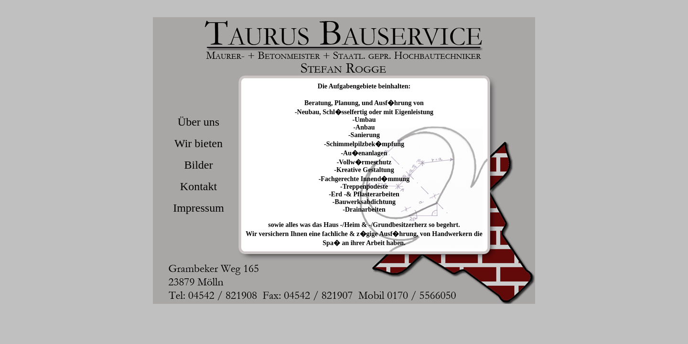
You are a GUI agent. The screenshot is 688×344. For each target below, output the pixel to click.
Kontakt (198, 186)
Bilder (198, 165)
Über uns (198, 122)
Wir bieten (198, 143)
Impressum (198, 208)
